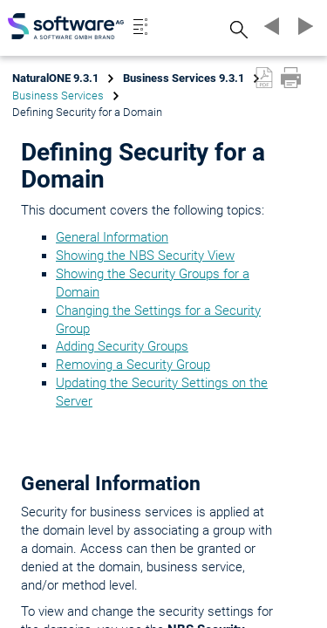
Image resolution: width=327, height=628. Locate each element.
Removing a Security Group (133, 364)
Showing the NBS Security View (145, 255)
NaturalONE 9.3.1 (55, 78)
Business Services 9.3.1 (183, 78)
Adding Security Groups (122, 346)
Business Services (58, 95)
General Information (112, 237)
